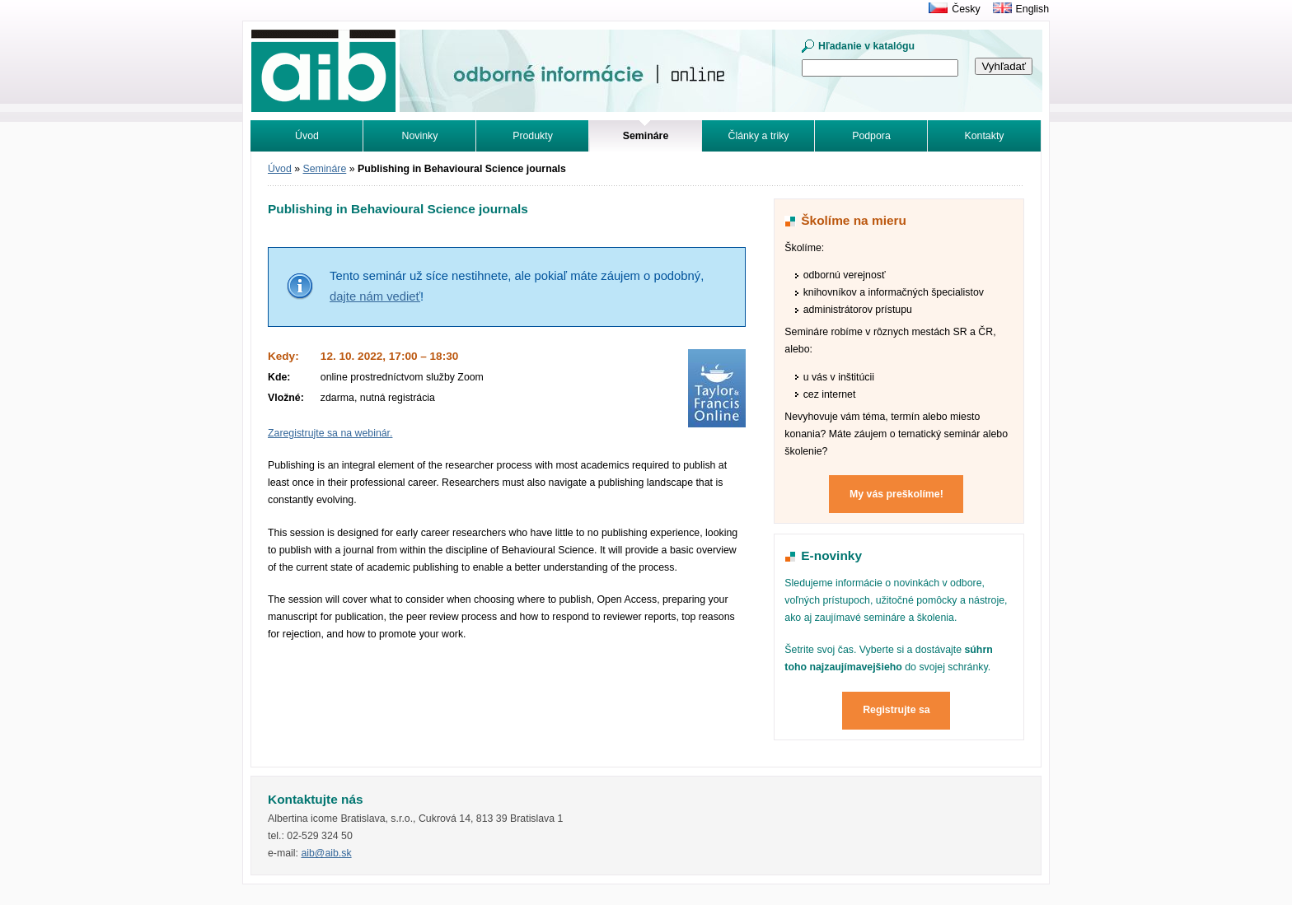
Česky (966, 9)
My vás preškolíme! (896, 494)
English (1032, 9)
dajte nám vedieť (375, 296)
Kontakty (984, 136)
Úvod (307, 136)
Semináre (325, 169)
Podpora (871, 136)
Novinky (420, 136)
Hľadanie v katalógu (866, 46)
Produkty (533, 136)
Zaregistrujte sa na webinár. (330, 433)
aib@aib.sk (326, 853)
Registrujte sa (896, 710)
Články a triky (758, 136)
